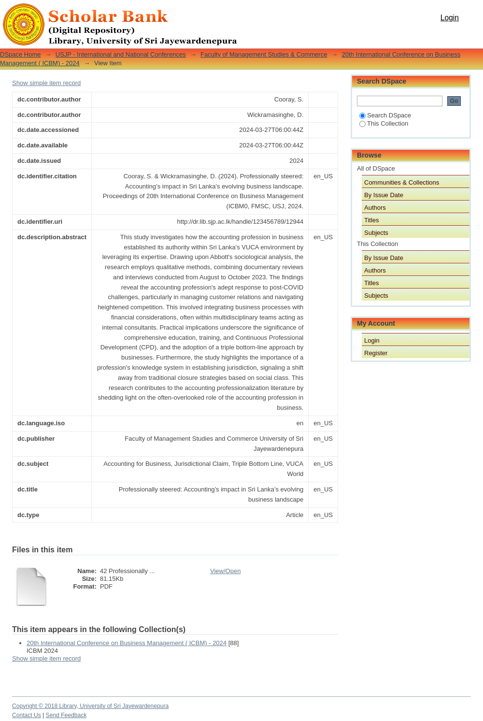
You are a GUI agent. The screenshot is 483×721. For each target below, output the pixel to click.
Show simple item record (46, 83)
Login (449, 18)
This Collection (383, 123)
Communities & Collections (401, 182)
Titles (371, 220)
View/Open (225, 571)
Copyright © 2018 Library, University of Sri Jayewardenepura (90, 706)
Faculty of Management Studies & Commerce (263, 54)
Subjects (376, 232)
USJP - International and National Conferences (121, 54)
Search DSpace (385, 115)
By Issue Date (383, 195)
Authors (375, 207)
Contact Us (26, 715)
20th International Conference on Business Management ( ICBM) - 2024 (127, 643)
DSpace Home (20, 54)
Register (375, 353)
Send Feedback (66, 715)
